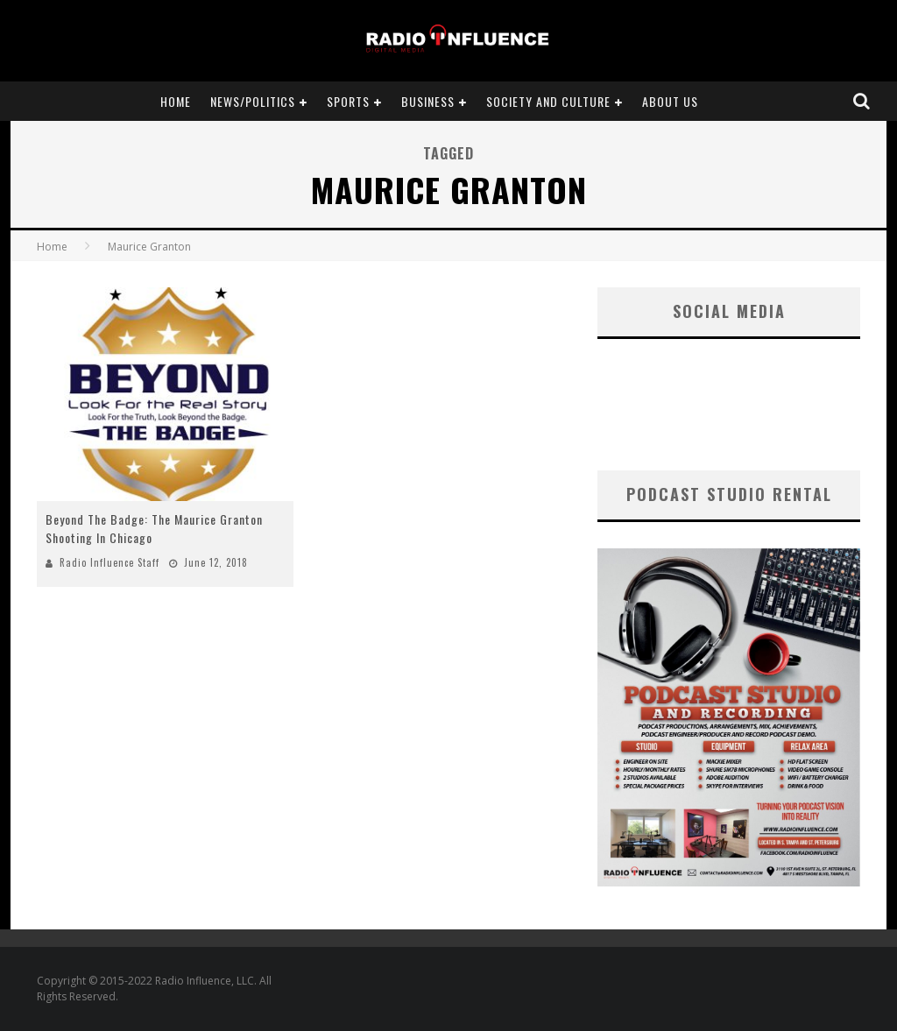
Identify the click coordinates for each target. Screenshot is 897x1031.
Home (175, 101)
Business (428, 101)
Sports (348, 101)
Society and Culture (548, 101)
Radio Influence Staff (109, 562)
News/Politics (252, 101)
